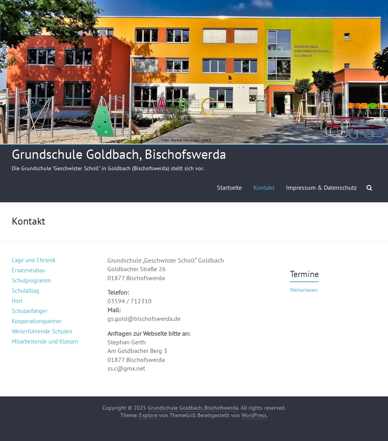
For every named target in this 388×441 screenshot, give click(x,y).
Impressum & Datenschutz (321, 187)
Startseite (229, 187)
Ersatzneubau (28, 270)
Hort (17, 300)
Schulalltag (25, 290)
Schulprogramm (31, 280)
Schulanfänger (29, 311)
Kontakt (264, 187)
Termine (304, 273)
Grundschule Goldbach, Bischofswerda (119, 153)
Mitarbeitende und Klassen (45, 341)
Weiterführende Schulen (42, 331)
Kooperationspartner (37, 321)
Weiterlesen (304, 289)
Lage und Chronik (33, 260)
